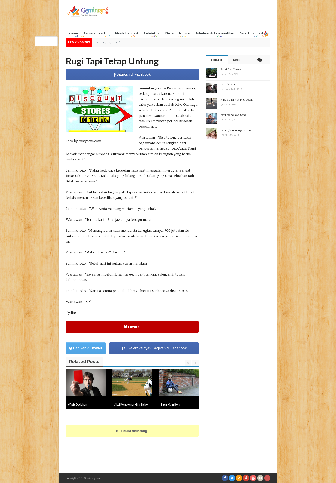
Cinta (169, 33)
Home (73, 33)
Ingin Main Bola (170, 404)
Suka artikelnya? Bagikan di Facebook (154, 348)
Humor (184, 33)
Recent (238, 59)
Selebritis (151, 33)
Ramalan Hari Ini (97, 33)
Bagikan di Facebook (132, 75)
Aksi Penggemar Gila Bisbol (131, 404)
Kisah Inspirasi (126, 33)
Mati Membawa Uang (233, 114)
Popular (216, 59)
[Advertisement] (192, 16)
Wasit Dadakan (77, 404)
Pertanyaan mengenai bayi (236, 130)
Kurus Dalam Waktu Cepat (236, 99)
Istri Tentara (227, 84)
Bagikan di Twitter (85, 348)
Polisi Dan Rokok (231, 69)
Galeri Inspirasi (251, 33)
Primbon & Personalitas (215, 33)
